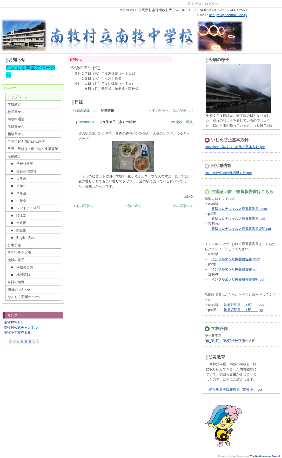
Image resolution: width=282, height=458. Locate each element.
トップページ (18, 97)
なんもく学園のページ (24, 297)
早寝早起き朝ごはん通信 (26, 141)
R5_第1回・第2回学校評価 (225, 341)
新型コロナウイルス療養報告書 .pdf (238, 219)
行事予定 (14, 245)
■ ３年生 (17, 193)
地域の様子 (16, 260)
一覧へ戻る (133, 206)
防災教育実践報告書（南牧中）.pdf (235, 389)
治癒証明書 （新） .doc (244, 305)
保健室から (16, 127)
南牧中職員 (184, 122)
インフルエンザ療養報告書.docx (235, 259)
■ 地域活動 (19, 275)
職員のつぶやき (19, 289)
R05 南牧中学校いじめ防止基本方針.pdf (235, 147)
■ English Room (22, 238)
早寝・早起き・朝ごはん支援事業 (33, 149)
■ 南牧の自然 (20, 267)
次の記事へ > (183, 110)
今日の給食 (16, 282)
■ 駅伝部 (17, 230)
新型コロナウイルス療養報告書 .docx (239, 209)
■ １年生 (17, 178)
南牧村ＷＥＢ (14, 322)
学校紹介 (14, 104)
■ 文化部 (17, 223)
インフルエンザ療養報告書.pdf (234, 269)
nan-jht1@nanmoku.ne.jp (228, 15)
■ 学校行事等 (20, 163)
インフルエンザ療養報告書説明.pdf (237, 279)
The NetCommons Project (265, 456)
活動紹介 (14, 156)
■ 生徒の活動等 (22, 171)
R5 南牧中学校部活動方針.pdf (228, 173)
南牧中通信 (16, 119)
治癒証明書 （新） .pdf (243, 310)
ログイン (211, 3)
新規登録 (195, 3)
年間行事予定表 (19, 252)
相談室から (16, 134)
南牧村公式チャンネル (21, 327)
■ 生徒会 (17, 201)
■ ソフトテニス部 (24, 208)
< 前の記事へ (159, 110)
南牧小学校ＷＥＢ (17, 332)
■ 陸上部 (17, 215)
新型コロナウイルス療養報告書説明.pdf (241, 229)
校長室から (16, 112)
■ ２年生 (17, 186)
